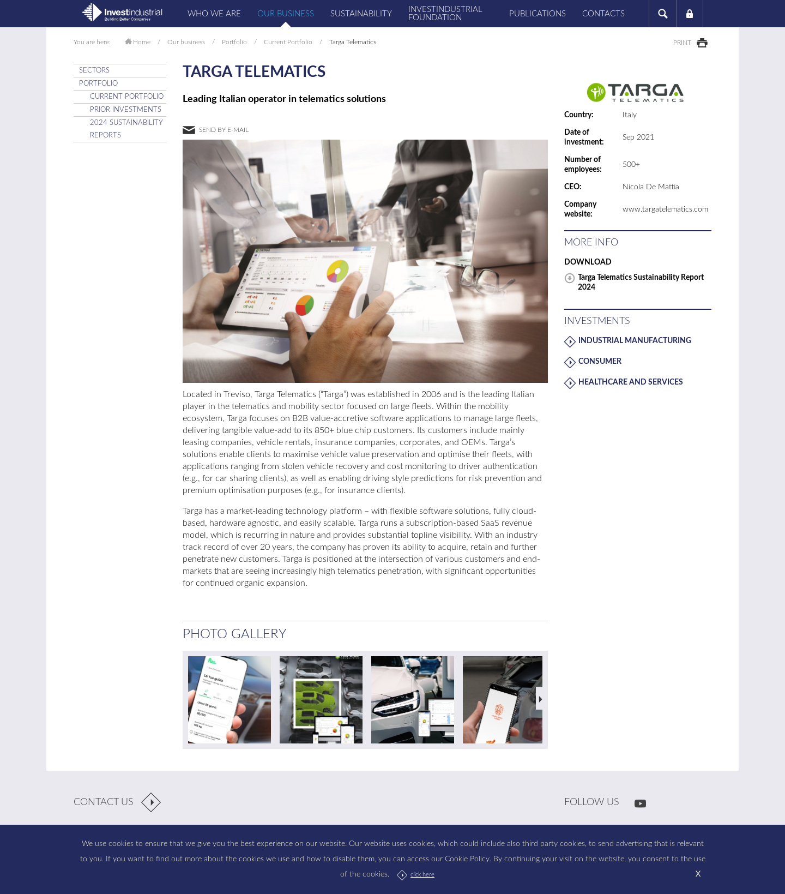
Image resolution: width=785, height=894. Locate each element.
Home (141, 42)
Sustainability (361, 14)
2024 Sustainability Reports (126, 129)
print (682, 42)
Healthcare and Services (630, 382)
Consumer (599, 361)
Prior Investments (125, 109)
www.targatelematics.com (665, 209)
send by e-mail (224, 130)
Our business (285, 14)
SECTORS (94, 70)
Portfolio (234, 42)
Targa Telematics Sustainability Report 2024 (641, 282)
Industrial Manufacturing (634, 341)
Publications (537, 14)
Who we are (214, 14)
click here (422, 875)
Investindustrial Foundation (445, 13)
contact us (104, 802)
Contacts (603, 14)
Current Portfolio (288, 42)
